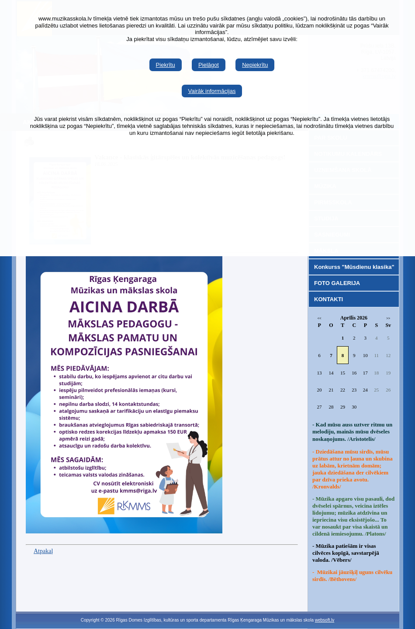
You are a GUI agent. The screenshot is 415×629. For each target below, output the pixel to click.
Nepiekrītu (255, 65)
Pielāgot (208, 65)
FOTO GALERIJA (337, 283)
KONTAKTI (328, 299)
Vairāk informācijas (212, 91)
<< (320, 318)
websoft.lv (324, 620)
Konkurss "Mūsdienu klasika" (354, 267)
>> (388, 318)
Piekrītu (165, 65)
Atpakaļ (43, 551)
